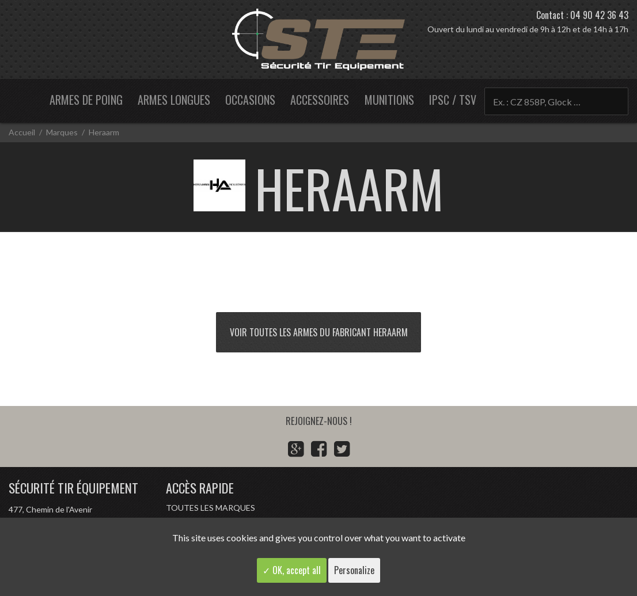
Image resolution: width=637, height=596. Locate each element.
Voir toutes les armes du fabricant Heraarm (319, 332)
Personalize (354, 570)
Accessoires (319, 99)
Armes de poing (86, 99)
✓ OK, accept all (292, 570)
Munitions (389, 99)
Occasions (250, 99)
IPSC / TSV (452, 99)
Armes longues (174, 99)
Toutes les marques (210, 508)
